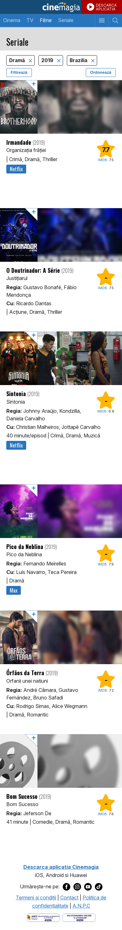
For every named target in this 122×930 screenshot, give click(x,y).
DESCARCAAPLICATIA (106, 7)
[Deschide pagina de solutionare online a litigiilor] (79, 917)
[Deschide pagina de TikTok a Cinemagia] (98, 887)
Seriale (65, 20)
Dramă (17, 60)
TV (29, 20)
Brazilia (79, 60)
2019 (48, 60)
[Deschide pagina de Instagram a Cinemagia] (77, 887)
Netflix (16, 169)
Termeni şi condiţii (36, 897)
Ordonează (100, 72)
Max (13, 590)
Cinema (11, 20)
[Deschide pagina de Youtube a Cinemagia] (88, 887)
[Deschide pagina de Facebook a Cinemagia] (66, 887)
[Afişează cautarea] (115, 20)
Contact (69, 897)
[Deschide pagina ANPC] (43, 917)
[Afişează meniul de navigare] (101, 20)
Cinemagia (61, 7)
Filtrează (19, 72)
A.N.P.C (81, 906)
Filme (46, 20)
